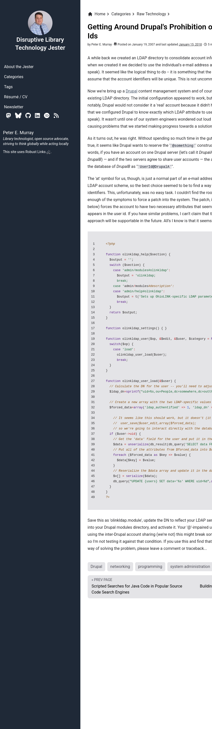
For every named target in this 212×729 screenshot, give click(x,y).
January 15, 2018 (190, 44)
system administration (190, 566)
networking (120, 566)
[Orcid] (47, 115)
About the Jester (19, 66)
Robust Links (37, 152)
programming (150, 566)
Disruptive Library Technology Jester (40, 30)
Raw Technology (151, 14)
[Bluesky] (18, 115)
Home (96, 14)
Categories (13, 76)
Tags (8, 86)
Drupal (131, 91)
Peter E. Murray (101, 44)
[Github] (28, 115)
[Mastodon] (8, 115)
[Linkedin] (37, 115)
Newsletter (13, 107)
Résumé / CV (15, 96)
